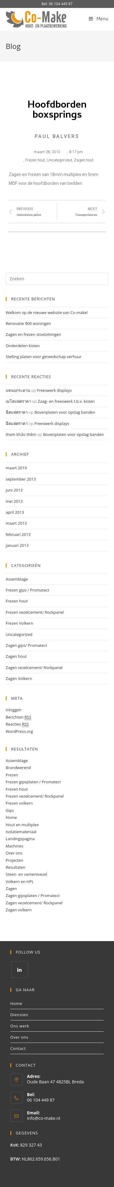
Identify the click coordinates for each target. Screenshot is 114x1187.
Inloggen (14, 710)
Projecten (14, 860)
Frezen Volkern (19, 623)
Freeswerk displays (54, 390)
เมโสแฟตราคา (18, 401)
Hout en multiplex (22, 824)
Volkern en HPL (20, 881)
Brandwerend (18, 767)
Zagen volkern (19, 910)
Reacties (17, 724)
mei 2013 (14, 501)
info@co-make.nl (43, 1118)
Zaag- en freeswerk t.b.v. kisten (66, 401)
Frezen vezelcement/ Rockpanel (35, 612)
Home (11, 817)
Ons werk (19, 1026)
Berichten (18, 717)
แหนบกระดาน (18, 390)
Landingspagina (20, 838)
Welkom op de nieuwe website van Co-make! (47, 312)
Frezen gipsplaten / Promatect (33, 782)
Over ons (14, 853)
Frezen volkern (19, 803)
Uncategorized (59, 160)
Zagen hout (83, 160)
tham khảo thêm (21, 434)
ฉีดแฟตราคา (17, 412)
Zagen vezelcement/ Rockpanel (34, 667)
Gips (10, 810)
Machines (14, 846)
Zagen (11, 888)
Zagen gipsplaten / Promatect (33, 895)
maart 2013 (16, 523)
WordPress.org (19, 731)
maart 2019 (16, 468)
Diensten (19, 1014)
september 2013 (21, 479)
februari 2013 (18, 534)
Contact (18, 1048)
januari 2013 (17, 545)
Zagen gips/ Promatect (26, 645)
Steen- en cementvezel (26, 874)
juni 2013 (14, 490)
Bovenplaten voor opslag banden (64, 412)
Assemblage (17, 579)
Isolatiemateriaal (21, 831)
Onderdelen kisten (23, 345)
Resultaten (16, 867)
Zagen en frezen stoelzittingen (33, 334)
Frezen (12, 775)
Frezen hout (35, 160)
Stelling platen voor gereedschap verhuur (43, 356)
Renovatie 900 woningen (28, 323)
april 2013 (15, 512)
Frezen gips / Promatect (27, 590)
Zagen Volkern (19, 678)
